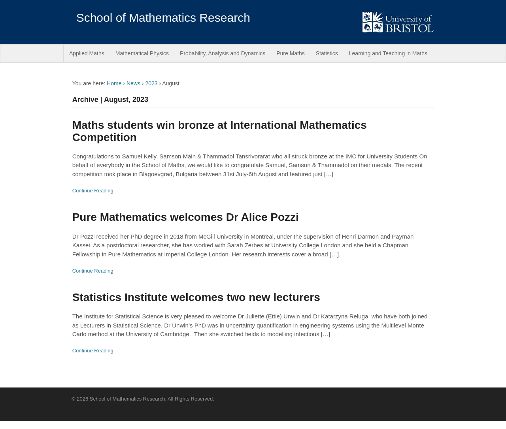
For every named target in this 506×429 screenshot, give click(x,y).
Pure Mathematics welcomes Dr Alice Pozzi (185, 217)
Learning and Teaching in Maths (388, 53)
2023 (151, 83)
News (133, 83)
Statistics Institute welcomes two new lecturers (196, 297)
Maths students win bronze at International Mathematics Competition (219, 131)
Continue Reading (92, 191)
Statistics (327, 53)
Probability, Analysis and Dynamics (222, 53)
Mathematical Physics (142, 53)
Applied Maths (86, 53)
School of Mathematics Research (163, 17)
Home (114, 83)
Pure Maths (290, 53)
